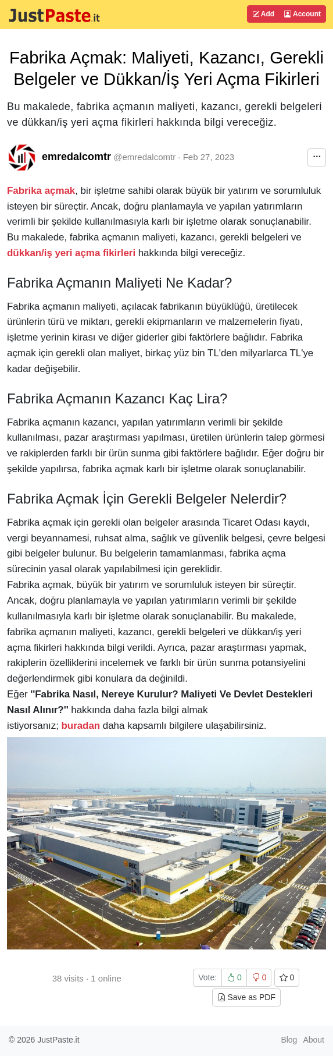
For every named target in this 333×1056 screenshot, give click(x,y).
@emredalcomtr (144, 157)
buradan (81, 725)
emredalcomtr (76, 156)
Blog (289, 1039)
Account (302, 14)
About (313, 1039)
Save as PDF (246, 997)
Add (263, 14)
